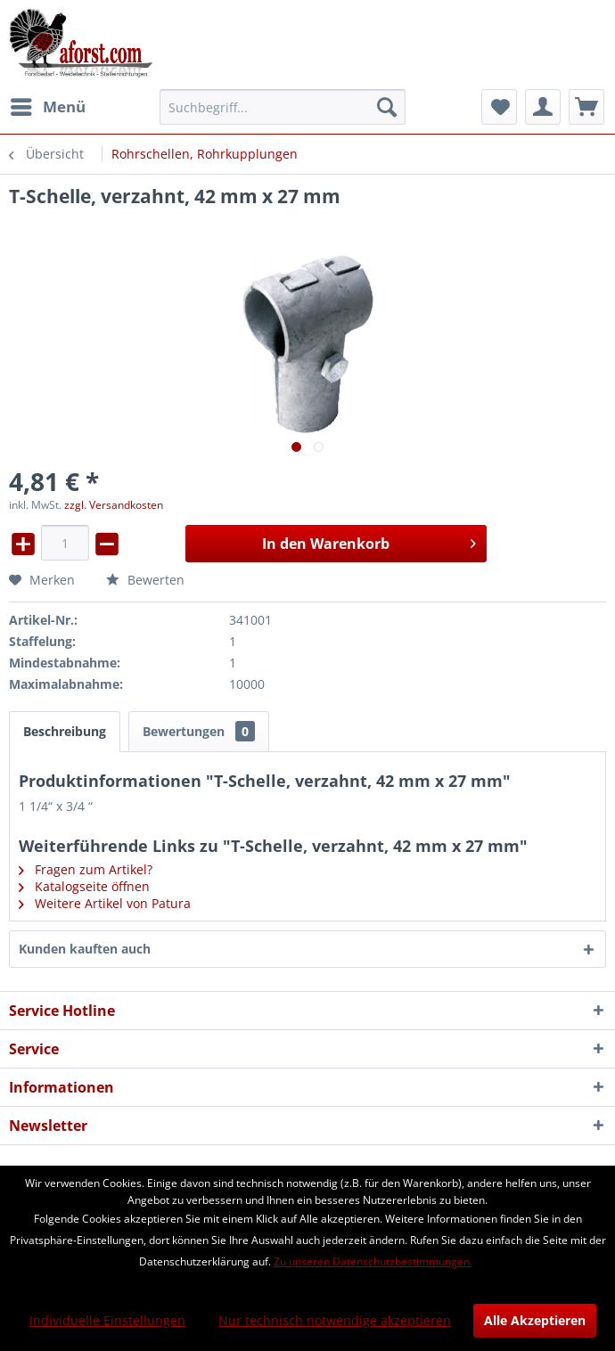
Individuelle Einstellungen (107, 1320)
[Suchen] (387, 107)
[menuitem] (47, 107)
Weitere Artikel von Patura (105, 903)
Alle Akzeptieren (535, 1320)
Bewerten (145, 579)
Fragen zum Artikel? (85, 869)
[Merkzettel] (499, 107)
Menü (48, 105)
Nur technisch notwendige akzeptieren (334, 1320)
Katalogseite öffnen (84, 886)
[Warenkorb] (586, 107)
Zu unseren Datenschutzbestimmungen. (373, 1261)
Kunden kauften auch (85, 948)
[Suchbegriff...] (283, 107)
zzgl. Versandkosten (113, 504)
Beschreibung (64, 731)
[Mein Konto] (543, 107)
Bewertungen (199, 731)
